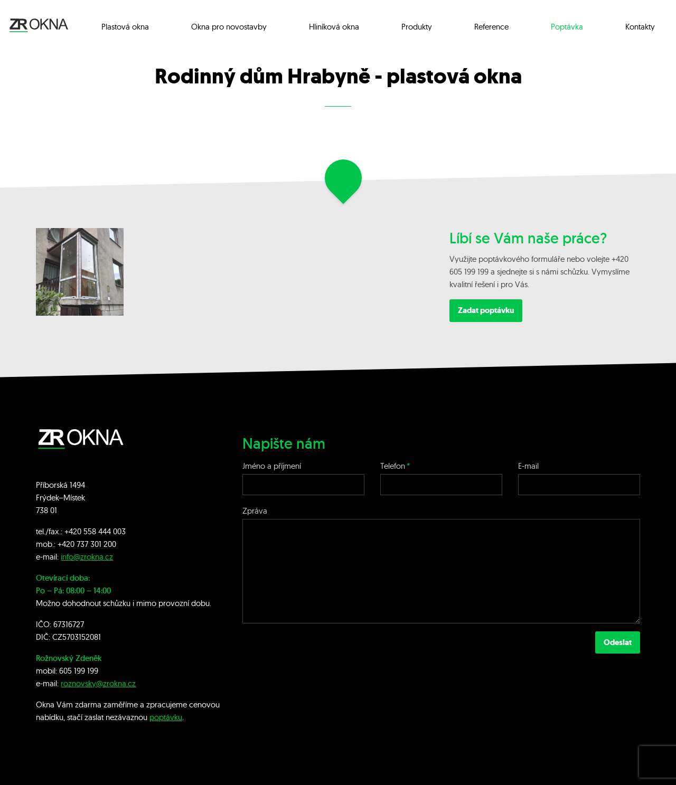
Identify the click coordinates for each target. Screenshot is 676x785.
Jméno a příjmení (271, 466)
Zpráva (254, 511)
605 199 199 (78, 671)
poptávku (165, 717)
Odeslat (618, 642)
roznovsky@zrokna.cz (98, 683)
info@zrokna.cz (87, 557)
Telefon (392, 466)
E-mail (528, 466)
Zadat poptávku (486, 310)
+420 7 (69, 544)
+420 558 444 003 (95, 531)
